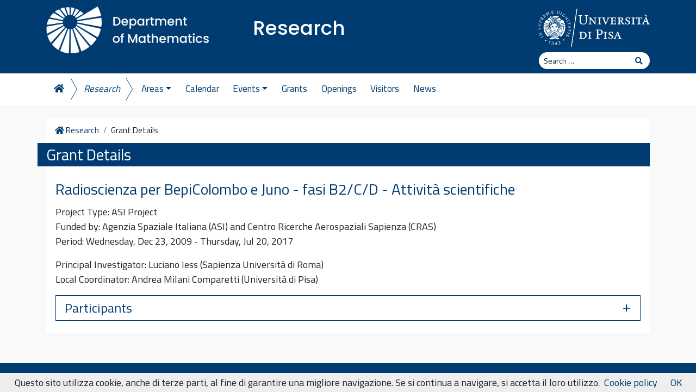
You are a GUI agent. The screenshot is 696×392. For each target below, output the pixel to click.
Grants (294, 89)
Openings (339, 89)
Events (250, 89)
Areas (156, 89)
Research (299, 28)
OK (676, 382)
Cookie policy (630, 382)
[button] (348, 308)
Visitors (384, 89)
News (424, 89)
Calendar (202, 89)
